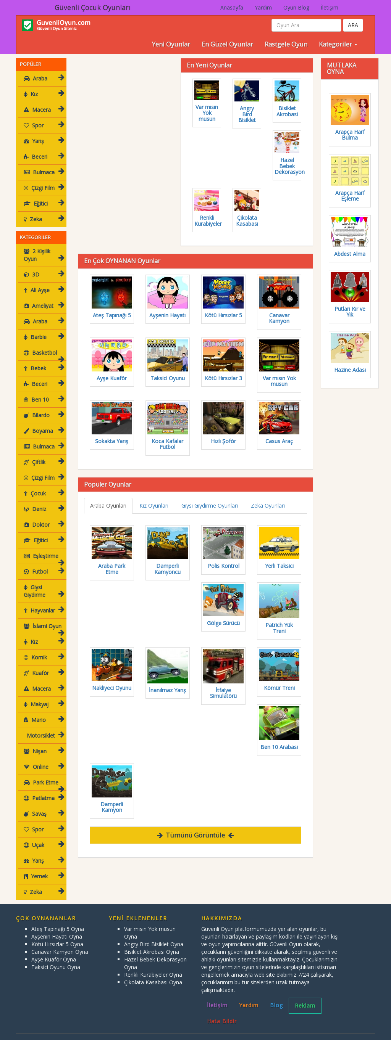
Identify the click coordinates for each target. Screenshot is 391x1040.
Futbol (43, 563)
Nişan (43, 743)
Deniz (43, 501)
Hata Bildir (222, 1013)
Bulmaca (43, 172)
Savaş (43, 806)
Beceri (43, 156)
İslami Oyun (43, 621)
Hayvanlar (43, 602)
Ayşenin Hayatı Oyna (56, 928)
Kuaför (43, 665)
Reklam (305, 997)
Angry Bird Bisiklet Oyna (153, 936)
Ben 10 (43, 391)
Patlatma (43, 790)
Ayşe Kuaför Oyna (53, 951)
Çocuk (43, 485)
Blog (276, 997)
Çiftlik (43, 454)
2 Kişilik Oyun (43, 253)
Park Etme (43, 777)
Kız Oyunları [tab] (153, 505)
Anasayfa (231, 7)
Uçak (43, 837)
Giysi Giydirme (43, 583)
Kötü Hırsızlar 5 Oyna (57, 936)
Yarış (43, 141)
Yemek (43, 868)
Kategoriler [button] (338, 44)
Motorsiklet (43, 727)
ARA (353, 25)
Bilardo (43, 407)
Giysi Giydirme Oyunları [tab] (209, 505)
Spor (43, 125)
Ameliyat (43, 298)
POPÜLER (30, 64)
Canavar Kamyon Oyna (59, 944)
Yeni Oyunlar (171, 44)
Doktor (43, 517)
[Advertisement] (135, 105)
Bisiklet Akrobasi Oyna (151, 944)
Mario (43, 712)
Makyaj (43, 696)
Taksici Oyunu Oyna (55, 959)
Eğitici (43, 203)
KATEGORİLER (35, 237)
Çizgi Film (43, 187)
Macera (43, 109)
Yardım (263, 7)
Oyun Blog (296, 7)
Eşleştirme (43, 550)
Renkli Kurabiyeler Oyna (153, 967)
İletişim (329, 7)
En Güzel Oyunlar (227, 44)
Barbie (43, 329)
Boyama (43, 423)
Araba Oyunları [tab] (108, 505)
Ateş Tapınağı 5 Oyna (57, 921)
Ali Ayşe (43, 282)
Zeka (43, 219)
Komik (43, 649)
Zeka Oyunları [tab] (268, 505)
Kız (43, 94)
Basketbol (43, 347)
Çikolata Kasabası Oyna (153, 974)
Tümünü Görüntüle (195, 835)
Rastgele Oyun (286, 44)
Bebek (43, 360)
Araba (43, 78)
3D (43, 266)
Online (43, 759)
